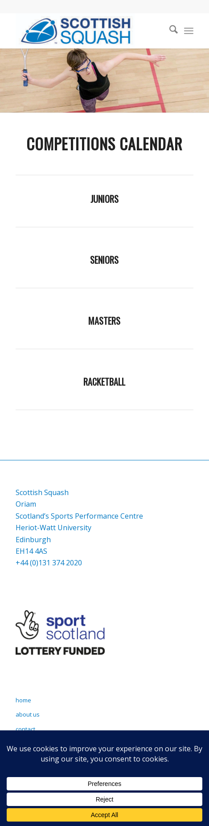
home (23, 700)
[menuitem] (169, 30)
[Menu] (188, 30)
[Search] (169, 30)
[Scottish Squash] (87, 30)
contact (25, 729)
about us (28, 714)
